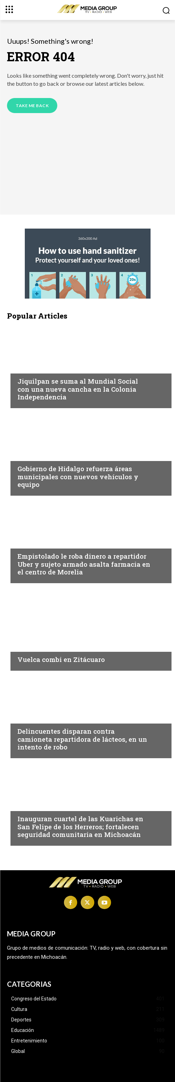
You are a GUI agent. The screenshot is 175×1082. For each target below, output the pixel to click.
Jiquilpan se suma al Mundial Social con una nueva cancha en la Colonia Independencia (77, 389)
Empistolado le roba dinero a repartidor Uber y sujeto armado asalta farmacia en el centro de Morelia (83, 564)
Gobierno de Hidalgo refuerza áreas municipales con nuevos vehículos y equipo (77, 476)
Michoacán (33, 367)
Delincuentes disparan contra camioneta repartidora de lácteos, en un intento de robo (82, 739)
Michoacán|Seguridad (48, 455)
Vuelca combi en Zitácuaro (61, 659)
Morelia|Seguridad (43, 542)
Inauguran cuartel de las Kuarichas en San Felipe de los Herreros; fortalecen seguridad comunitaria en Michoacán (80, 826)
